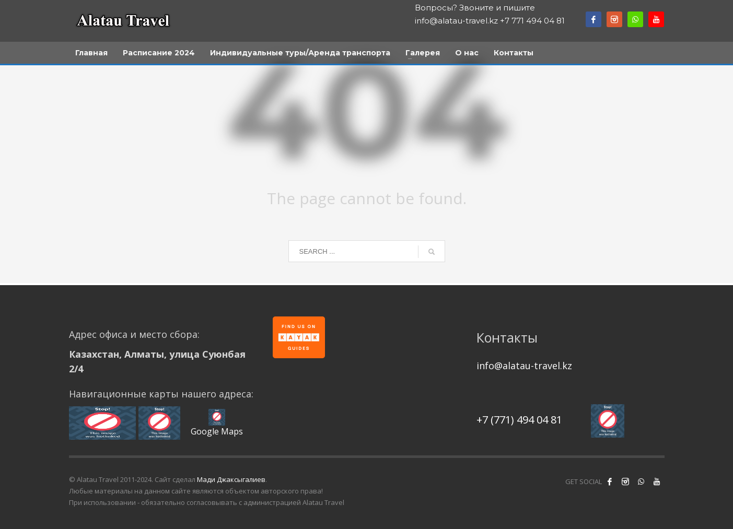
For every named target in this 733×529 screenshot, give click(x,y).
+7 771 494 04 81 (532, 21)
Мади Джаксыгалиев (231, 479)
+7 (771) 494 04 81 (519, 420)
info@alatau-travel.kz (456, 21)
